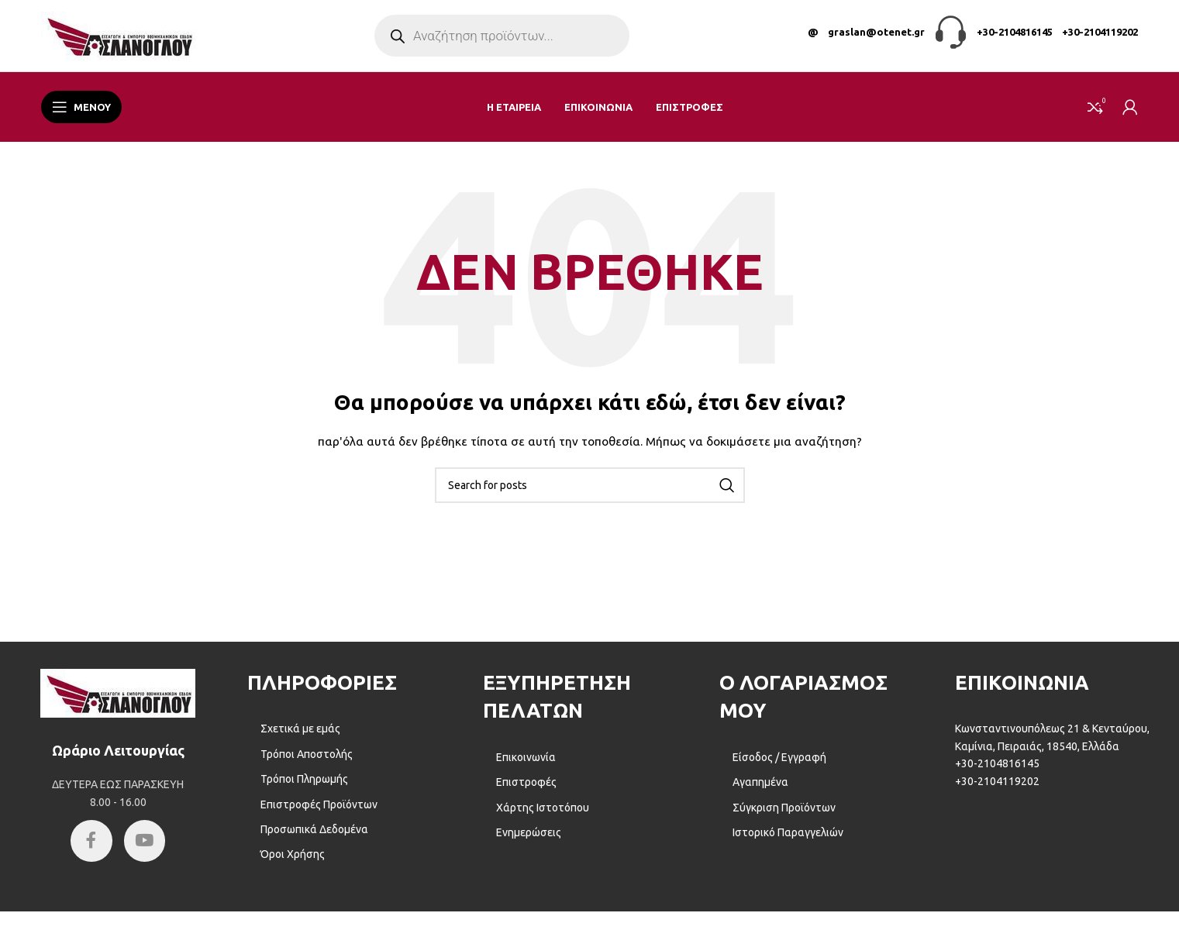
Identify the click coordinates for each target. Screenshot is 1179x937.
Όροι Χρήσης (292, 863)
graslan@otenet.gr (876, 36)
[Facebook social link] (89, 851)
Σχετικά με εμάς (300, 738)
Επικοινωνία (526, 766)
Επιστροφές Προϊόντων (318, 813)
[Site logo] (118, 39)
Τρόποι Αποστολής (306, 762)
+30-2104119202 (1100, 36)
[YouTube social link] (147, 851)
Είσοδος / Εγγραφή (779, 766)
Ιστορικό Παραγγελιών (788, 841)
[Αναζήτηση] (590, 494)
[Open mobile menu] (81, 116)
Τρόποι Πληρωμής (304, 788)
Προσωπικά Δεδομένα (314, 838)
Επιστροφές (526, 791)
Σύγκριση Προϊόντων (784, 816)
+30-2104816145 (1015, 36)
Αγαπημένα (760, 791)
